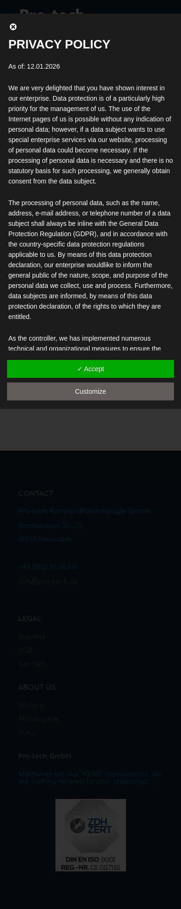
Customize (90, 391)
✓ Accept (90, 369)
